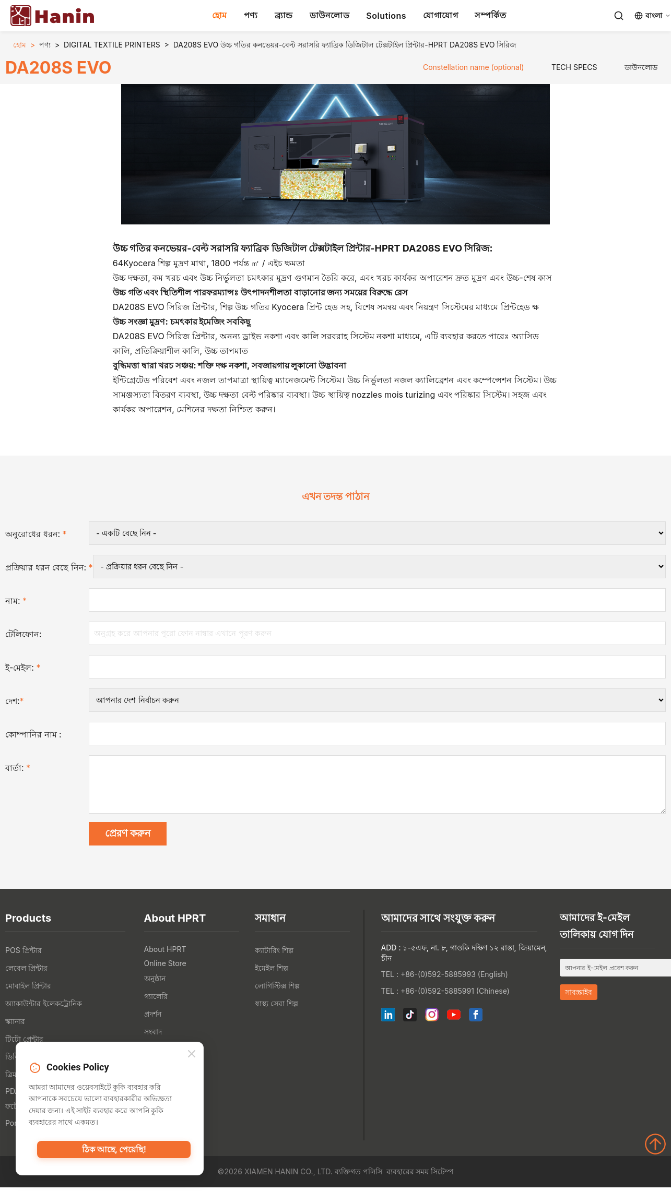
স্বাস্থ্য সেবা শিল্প (276, 1007)
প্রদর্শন (152, 1018)
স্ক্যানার (15, 1025)
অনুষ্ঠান (155, 982)
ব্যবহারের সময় (407, 1175)
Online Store (165, 967)
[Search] (619, 15)
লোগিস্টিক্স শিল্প (277, 989)
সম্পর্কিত (490, 15)
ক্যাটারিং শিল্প (274, 954)
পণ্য (251, 15)
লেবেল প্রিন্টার (26, 972)
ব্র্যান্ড (284, 15)
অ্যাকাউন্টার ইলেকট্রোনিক (43, 1007)
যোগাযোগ (440, 15)
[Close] (191, 1056)
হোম (219, 15)
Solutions (386, 15)
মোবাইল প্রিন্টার (28, 989)
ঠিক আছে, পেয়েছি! (114, 1152)
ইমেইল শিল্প (271, 972)
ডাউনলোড (330, 15)
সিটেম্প (442, 1175)
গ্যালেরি (156, 1000)
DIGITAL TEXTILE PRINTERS (112, 44)
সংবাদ (153, 1035)
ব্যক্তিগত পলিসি (358, 1175)
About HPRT (165, 953)
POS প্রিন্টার (23, 954)
